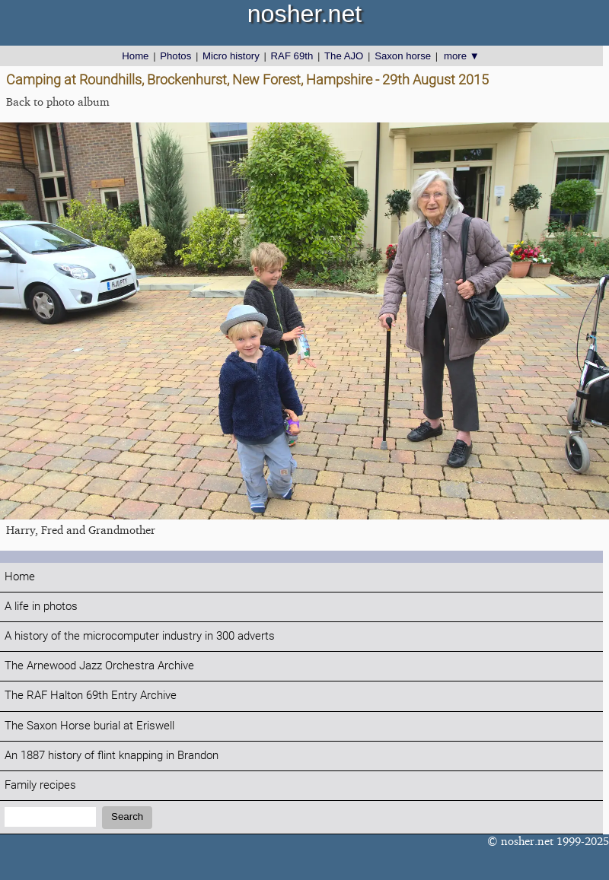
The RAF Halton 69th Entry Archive (91, 695)
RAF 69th (292, 56)
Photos (175, 56)
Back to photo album (58, 101)
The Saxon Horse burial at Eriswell (89, 726)
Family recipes (40, 785)
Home (135, 56)
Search (127, 816)
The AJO (343, 56)
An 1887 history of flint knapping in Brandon (111, 755)
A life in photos (41, 606)
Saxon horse (403, 56)
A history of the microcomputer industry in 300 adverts (140, 636)
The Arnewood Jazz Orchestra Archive (99, 665)
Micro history (231, 56)
